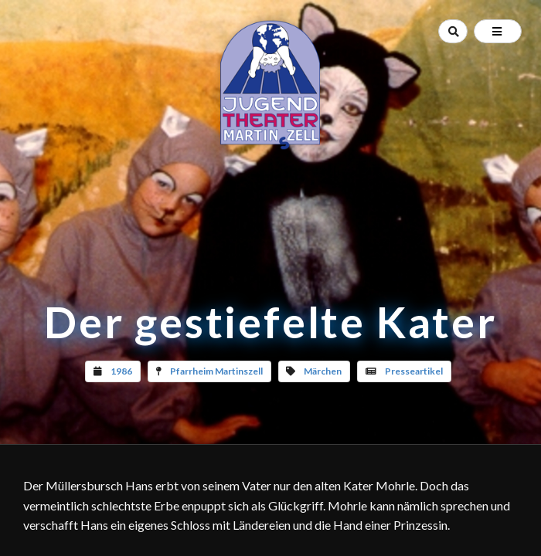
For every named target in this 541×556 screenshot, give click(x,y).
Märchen (323, 371)
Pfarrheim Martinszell (216, 371)
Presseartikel (414, 371)
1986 (121, 371)
